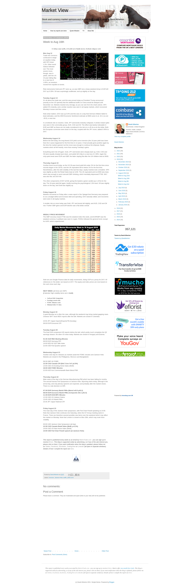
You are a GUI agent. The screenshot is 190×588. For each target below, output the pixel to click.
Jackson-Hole (59, 477)
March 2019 (122, 199)
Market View (55, 10)
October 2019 (123, 167)
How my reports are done (58, 31)
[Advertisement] (129, 436)
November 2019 (123, 164)
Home (45, 31)
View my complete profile (122, 136)
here (51, 442)
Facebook (54, 446)
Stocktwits (62, 446)
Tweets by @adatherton (122, 238)
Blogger (111, 582)
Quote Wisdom (74, 31)
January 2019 (123, 205)
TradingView (71, 446)
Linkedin (81, 446)
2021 (118, 154)
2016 (118, 214)
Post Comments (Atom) (59, 554)
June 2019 (122, 190)
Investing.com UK (127, 395)
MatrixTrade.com (85, 440)
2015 (118, 217)
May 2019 (121, 193)
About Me (90, 31)
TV (83, 31)
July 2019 (121, 188)
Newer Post (47, 551)
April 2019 (121, 196)
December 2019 (123, 162)
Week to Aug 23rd (124, 176)
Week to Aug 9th (123, 181)
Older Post (105, 551)
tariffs (65, 477)
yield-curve (70, 477)
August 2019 (122, 173)
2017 (118, 211)
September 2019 (124, 170)
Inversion (51, 477)
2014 (118, 220)
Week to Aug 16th (124, 178)
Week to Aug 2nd (123, 184)
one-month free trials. (127, 568)
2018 (118, 208)
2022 (118, 151)
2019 (118, 159)
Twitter (47, 446)
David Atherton (133, 124)
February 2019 (123, 202)
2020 (118, 156)
